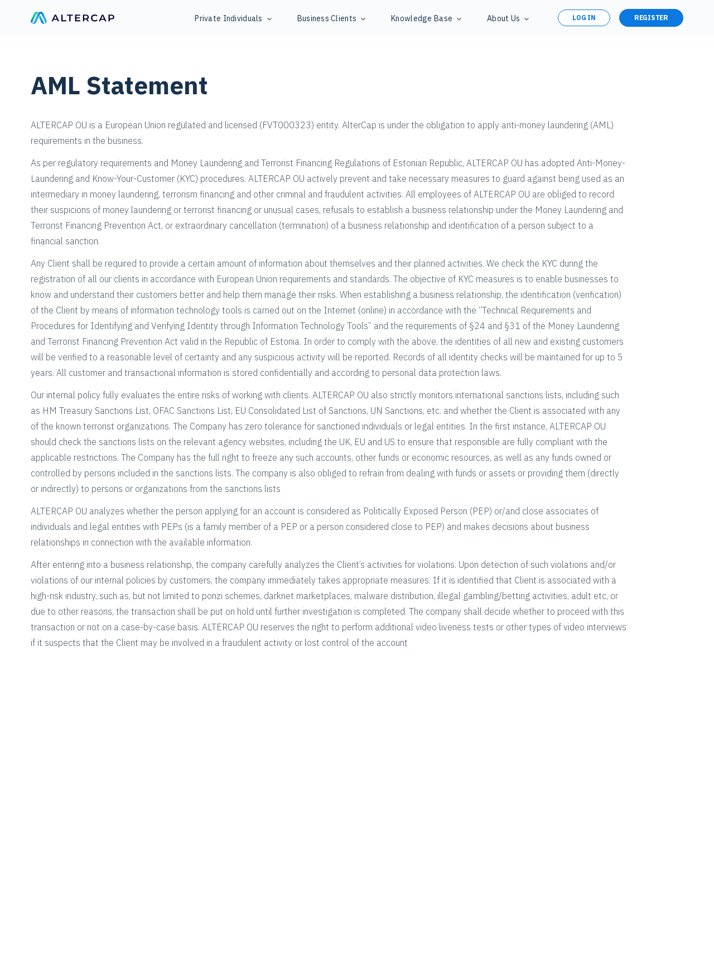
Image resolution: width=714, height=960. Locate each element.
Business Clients (326, 18)
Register (651, 17)
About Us (503, 18)
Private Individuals (228, 18)
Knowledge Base (421, 18)
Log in (584, 17)
